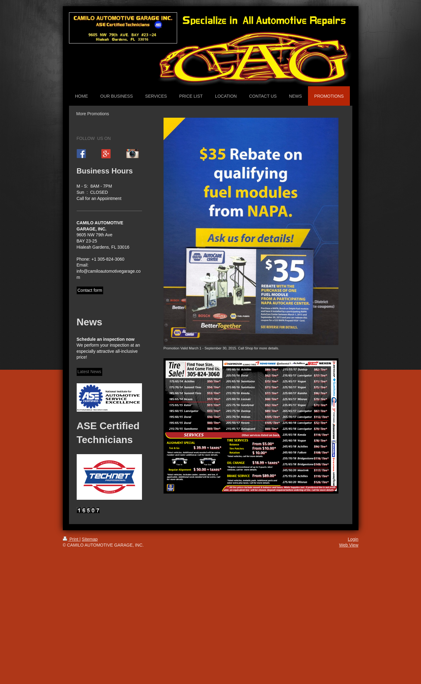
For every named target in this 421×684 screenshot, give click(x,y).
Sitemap (90, 539)
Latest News (89, 371)
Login (353, 539)
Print (71, 539)
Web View (348, 545)
